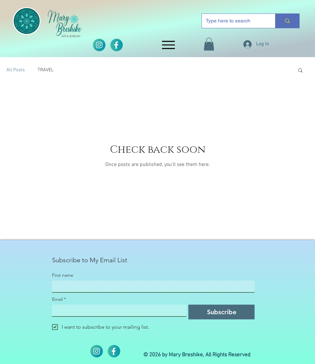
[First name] (151, 286)
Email (59, 299)
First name (62, 275)
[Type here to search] (234, 21)
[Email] (117, 310)
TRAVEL (46, 70)
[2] (99, 45)
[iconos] (116, 45)
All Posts (15, 70)
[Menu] (168, 45)
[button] (208, 44)
